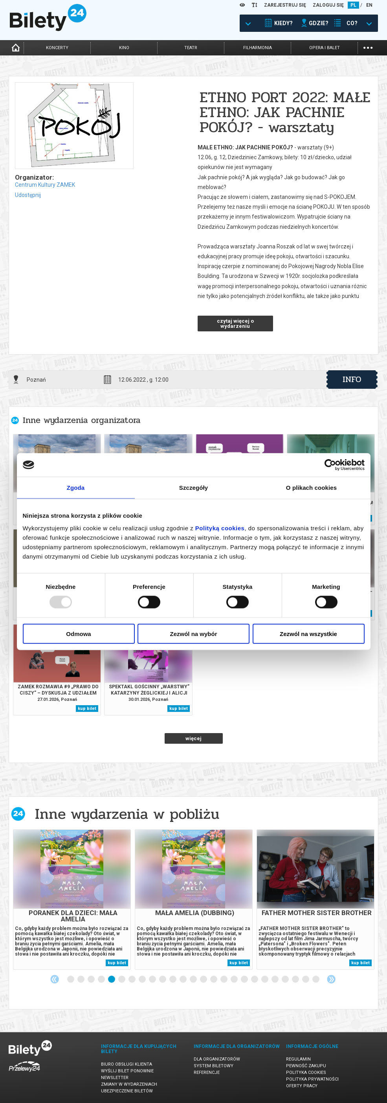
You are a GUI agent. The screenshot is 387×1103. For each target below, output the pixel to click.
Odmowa (78, 633)
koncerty (57, 47)
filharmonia (257, 47)
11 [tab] (173, 980)
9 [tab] (153, 980)
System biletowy (213, 1065)
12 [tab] (183, 980)
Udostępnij (28, 195)
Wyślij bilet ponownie (127, 1071)
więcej (193, 738)
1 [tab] (71, 980)
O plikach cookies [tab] (311, 487)
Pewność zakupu (306, 1065)
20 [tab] (265, 980)
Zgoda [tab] (76, 487)
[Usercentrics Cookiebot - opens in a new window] (330, 465)
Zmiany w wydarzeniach (129, 1084)
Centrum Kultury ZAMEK (45, 185)
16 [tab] (224, 980)
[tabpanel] (72, 899)
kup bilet (87, 708)
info (352, 379)
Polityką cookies (220, 527)
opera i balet (324, 47)
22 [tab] (286, 980)
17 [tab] (234, 980)
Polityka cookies (306, 1072)
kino (124, 47)
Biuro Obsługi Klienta (126, 1064)
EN (369, 5)
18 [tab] (245, 980)
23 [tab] (296, 980)
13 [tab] (194, 980)
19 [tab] (255, 980)
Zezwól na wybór (193, 633)
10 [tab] (163, 980)
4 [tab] (102, 980)
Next (331, 979)
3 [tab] (91, 980)
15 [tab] (214, 980)
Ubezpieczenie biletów (127, 1091)
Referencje (207, 1072)
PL (353, 5)
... (368, 47)
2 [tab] (81, 980)
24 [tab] (306, 980)
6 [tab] (122, 980)
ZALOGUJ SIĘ (328, 5)
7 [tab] (132, 980)
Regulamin (298, 1059)
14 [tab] (204, 980)
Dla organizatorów (217, 1059)
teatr (190, 47)
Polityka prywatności (312, 1079)
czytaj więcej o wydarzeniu (235, 323)
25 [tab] (316, 980)
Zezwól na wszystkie (308, 633)
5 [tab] (112, 980)
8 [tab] (143, 980)
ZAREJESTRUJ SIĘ (285, 5)
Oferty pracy (301, 1085)
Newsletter (114, 1077)
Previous (54, 979)
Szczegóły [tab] (193, 487)
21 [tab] (275, 980)
